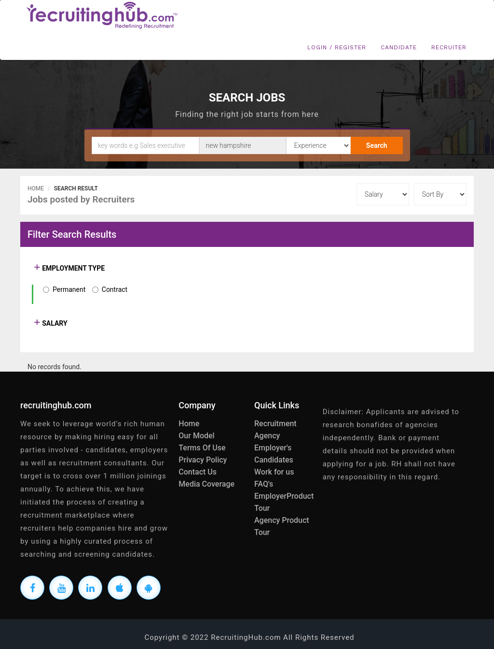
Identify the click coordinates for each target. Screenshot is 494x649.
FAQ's (263, 484)
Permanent (69, 289)
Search (376, 145)
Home (35, 188)
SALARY (54, 323)
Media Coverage (206, 484)
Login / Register (336, 47)
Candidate (399, 47)
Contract (114, 289)
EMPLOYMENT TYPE (73, 268)
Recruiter (449, 47)
